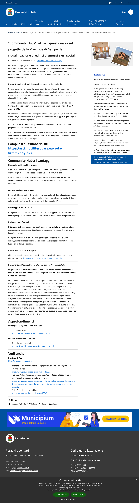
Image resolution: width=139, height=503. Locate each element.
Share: (12, 399)
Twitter (22, 404)
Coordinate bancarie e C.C (82, 455)
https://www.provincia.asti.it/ (20, 360)
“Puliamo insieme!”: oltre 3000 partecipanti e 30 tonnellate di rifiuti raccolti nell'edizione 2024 (111, 114)
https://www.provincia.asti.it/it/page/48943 (29, 393)
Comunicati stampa (54, 60)
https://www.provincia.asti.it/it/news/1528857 (31, 371)
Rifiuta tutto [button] (78, 494)
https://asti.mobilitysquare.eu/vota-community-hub (35, 150)
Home (10, 32)
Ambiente (41, 60)
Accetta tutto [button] (61, 494)
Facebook (13, 404)
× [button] (136, 479)
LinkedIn (52, 404)
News (18, 32)
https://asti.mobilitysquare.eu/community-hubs (42, 258)
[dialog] (69, 490)
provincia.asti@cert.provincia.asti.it (24, 470)
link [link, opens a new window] (90, 490)
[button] (69, 499)
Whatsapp (32, 404)
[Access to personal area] (116, 2)
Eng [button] (130, 3)
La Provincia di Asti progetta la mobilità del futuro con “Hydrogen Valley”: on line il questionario (111, 151)
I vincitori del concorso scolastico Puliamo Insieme (111, 79)
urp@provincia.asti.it (20, 467)
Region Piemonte (12, 3)
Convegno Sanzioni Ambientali (104, 84)
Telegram (42, 404)
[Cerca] (130, 12)
